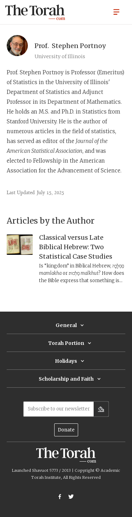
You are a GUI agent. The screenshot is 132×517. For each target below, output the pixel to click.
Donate (66, 430)
